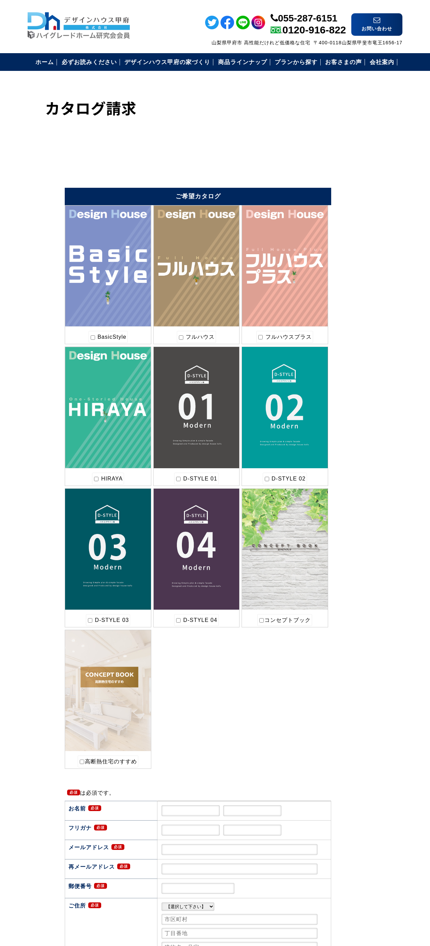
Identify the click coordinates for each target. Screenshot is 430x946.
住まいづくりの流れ (332, 431)
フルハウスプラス (182, 299)
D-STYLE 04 (244, 401)
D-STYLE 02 (120, 401)
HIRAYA (245, 299)
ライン (421, 29)
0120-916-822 (314, 22)
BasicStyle (58, 299)
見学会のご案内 (326, 464)
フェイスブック (421, 53)
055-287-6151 (307, 11)
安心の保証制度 (326, 397)
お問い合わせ (323, 498)
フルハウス (120, 299)
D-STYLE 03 (182, 401)
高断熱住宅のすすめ (122, 504)
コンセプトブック (58, 504)
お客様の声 (320, 448)
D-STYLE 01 (57, 401)
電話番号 (421, 200)
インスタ (421, 99)
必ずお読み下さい (329, 381)
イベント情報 (421, 136)
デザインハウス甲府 (215, 896)
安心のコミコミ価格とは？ (340, 414)
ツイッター (421, 76)
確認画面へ (152, 833)
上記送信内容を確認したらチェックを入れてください (197, 807)
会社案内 (317, 481)
